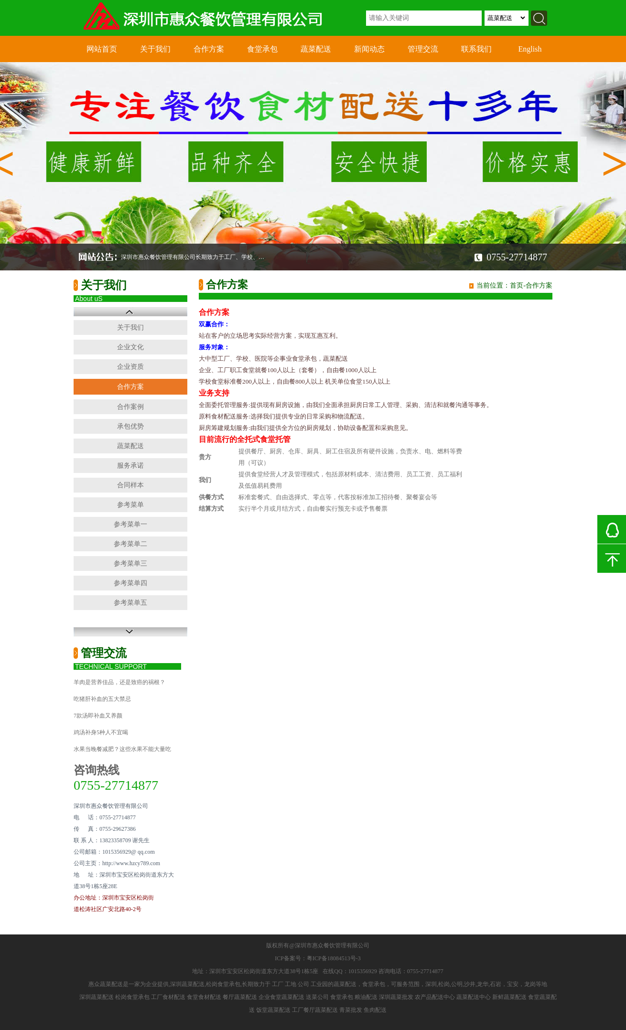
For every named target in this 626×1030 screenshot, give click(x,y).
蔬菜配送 (316, 49)
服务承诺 (130, 465)
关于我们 (155, 49)
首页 (516, 285)
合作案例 (130, 406)
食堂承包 (262, 49)
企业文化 (130, 347)
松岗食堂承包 (132, 997)
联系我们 (476, 49)
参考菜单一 (130, 524)
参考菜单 (130, 504)
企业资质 (130, 366)
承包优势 (130, 426)
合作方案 (209, 49)
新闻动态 (369, 49)
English (530, 49)
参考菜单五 (130, 602)
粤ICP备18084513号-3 (334, 958)
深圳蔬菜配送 (96, 997)
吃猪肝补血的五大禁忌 (102, 699)
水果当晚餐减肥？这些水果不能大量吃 (122, 749)
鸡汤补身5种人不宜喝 (101, 732)
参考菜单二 (130, 543)
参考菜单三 (130, 563)
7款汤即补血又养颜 (98, 715)
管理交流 (423, 49)
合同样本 (130, 485)
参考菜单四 (130, 583)
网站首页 (101, 49)
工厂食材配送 (168, 997)
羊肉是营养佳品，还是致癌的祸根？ (119, 682)
